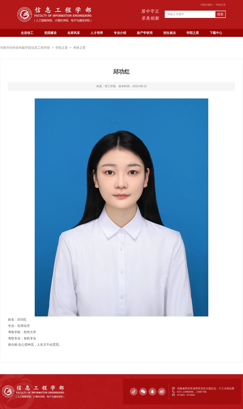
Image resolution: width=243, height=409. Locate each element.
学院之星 (192, 33)
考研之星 (79, 47)
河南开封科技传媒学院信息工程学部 (25, 47)
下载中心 (216, 33)
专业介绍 (120, 33)
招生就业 (169, 33)
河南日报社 (206, 4)
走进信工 (27, 33)
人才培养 (96, 33)
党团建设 (50, 33)
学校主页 (221, 4)
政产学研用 (145, 33)
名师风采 (73, 33)
